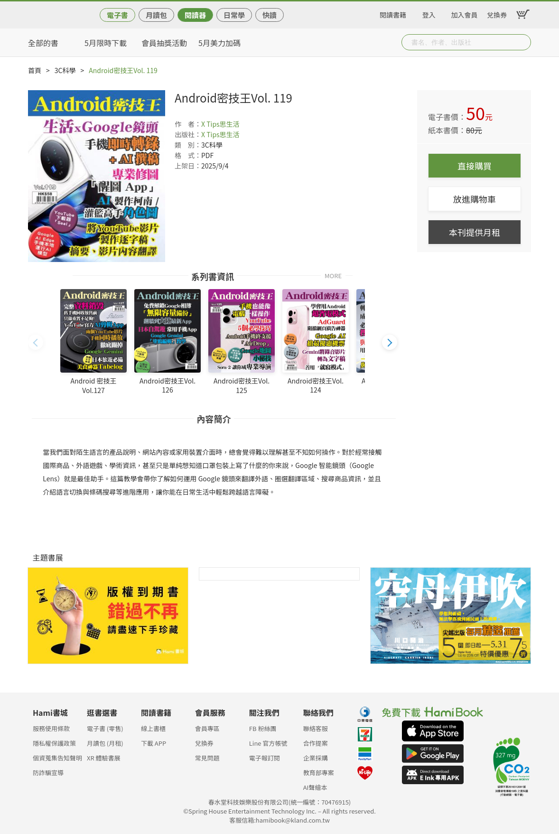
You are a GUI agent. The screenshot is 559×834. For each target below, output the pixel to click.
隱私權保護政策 (54, 743)
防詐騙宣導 (48, 772)
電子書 (117, 15)
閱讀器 (195, 15)
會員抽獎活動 (164, 42)
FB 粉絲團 (263, 728)
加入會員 (464, 13)
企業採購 (315, 757)
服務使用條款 (51, 728)
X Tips (210, 124)
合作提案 (315, 743)
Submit (523, 42)
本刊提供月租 (474, 232)
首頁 (34, 70)
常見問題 (207, 757)
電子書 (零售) (105, 728)
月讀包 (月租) (105, 743)
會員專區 (207, 728)
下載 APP (153, 743)
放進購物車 (474, 199)
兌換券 (497, 13)
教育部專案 (318, 772)
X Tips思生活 (220, 134)
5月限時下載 (105, 42)
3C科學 (65, 70)
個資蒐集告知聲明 (57, 757)
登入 (429, 13)
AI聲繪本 (315, 787)
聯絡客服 (315, 728)
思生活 (230, 124)
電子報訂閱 (264, 757)
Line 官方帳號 (268, 743)
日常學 (234, 15)
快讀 (269, 15)
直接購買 (474, 165)
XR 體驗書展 (104, 757)
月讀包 (156, 15)
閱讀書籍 (393, 13)
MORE (333, 275)
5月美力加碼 (219, 42)
